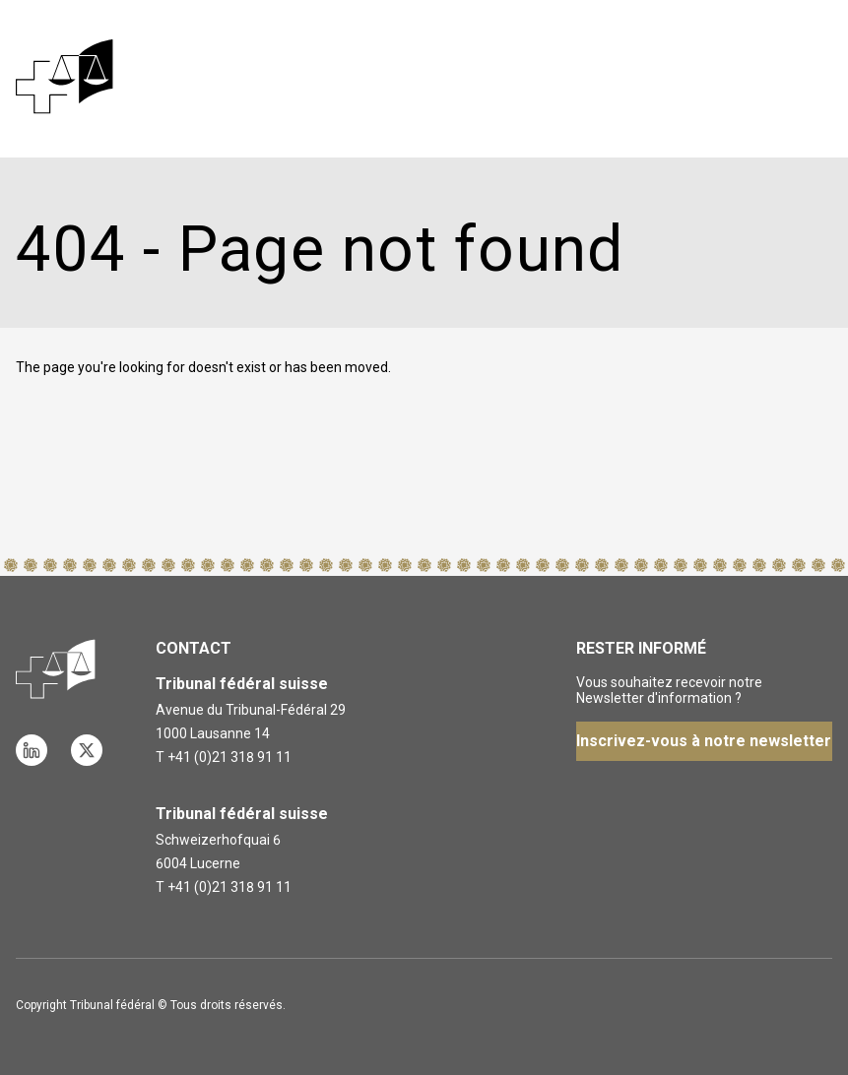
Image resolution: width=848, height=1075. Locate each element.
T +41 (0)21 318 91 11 (224, 757)
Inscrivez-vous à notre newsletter (703, 740)
